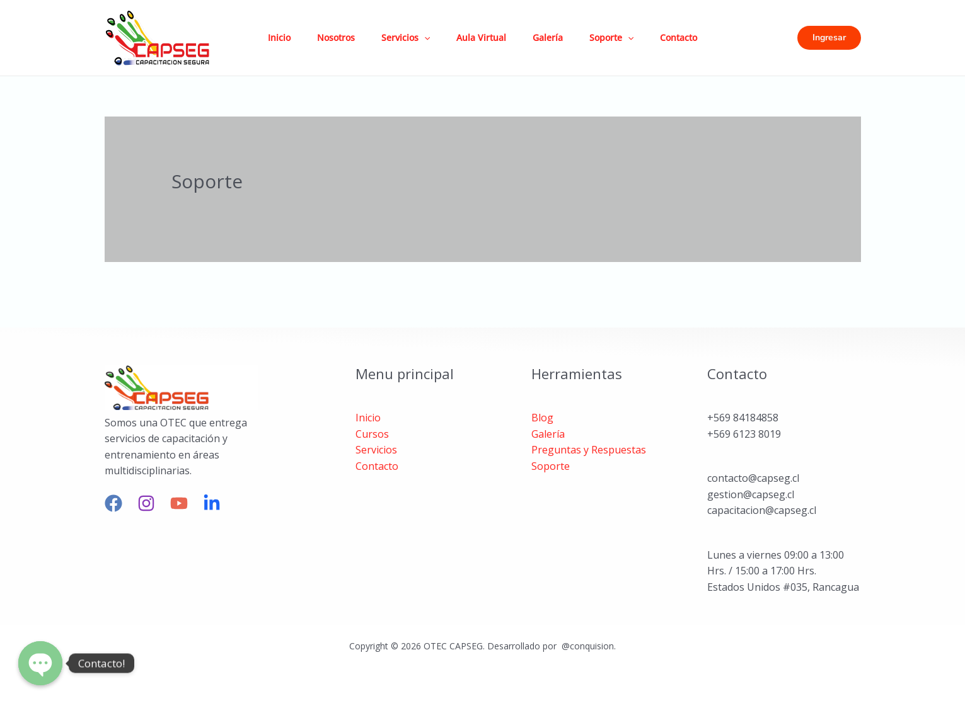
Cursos (372, 434)
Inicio (272, 37)
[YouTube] (179, 503)
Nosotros (333, 37)
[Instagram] (146, 503)
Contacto (694, 37)
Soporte (623, 38)
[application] (424, 38)
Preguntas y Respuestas (588, 450)
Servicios (406, 38)
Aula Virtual (486, 37)
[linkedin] (212, 503)
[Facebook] (113, 503)
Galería (556, 37)
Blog (542, 418)
